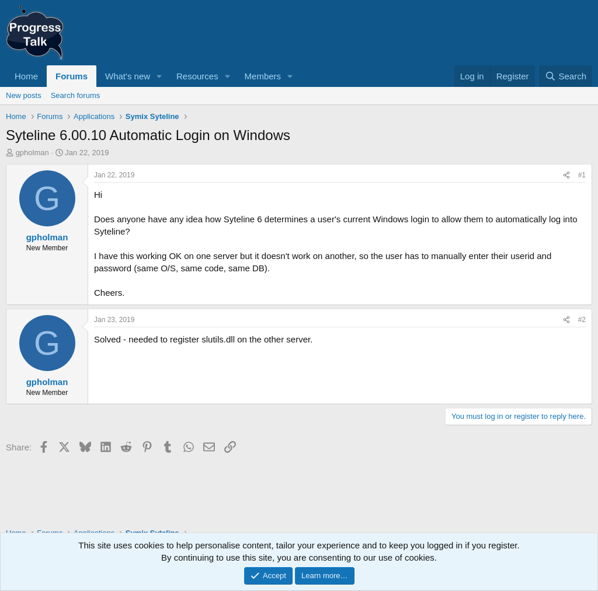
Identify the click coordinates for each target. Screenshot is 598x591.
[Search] (565, 76)
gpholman (32, 152)
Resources (197, 76)
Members (263, 76)
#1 (582, 175)
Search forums (75, 95)
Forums (71, 76)
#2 (582, 320)
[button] (159, 76)
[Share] (566, 175)
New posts (23, 95)
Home (26, 76)
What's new (127, 76)
